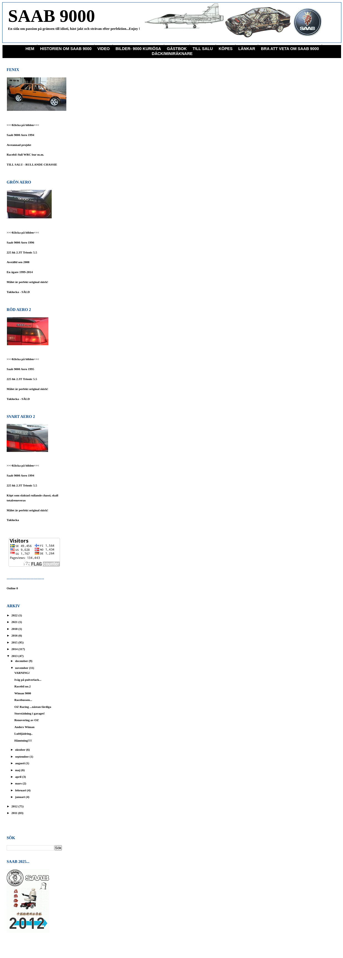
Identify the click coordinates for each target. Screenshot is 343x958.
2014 (14, 649)
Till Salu (203, 48)
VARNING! (22, 672)
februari (21, 790)
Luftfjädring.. (23, 733)
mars (19, 783)
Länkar (246, 48)
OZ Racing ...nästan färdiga (32, 706)
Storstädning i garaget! (29, 713)
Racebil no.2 (22, 686)
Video (103, 48)
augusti (20, 763)
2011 (14, 813)
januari (20, 797)
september (22, 756)
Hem (29, 48)
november (22, 667)
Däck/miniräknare (172, 53)
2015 (14, 642)
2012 (14, 806)
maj (18, 770)
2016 (14, 635)
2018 (14, 628)
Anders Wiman (24, 727)
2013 (14, 656)
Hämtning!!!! (23, 740)
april (18, 776)
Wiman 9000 (22, 693)
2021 (14, 622)
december (22, 661)
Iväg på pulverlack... (27, 679)
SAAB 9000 (51, 16)
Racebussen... (23, 700)
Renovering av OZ (26, 720)
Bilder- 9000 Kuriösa (138, 48)
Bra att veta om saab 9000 (290, 48)
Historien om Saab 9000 (65, 48)
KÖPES (225, 48)
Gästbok (177, 48)
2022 (14, 615)
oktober (20, 749)
